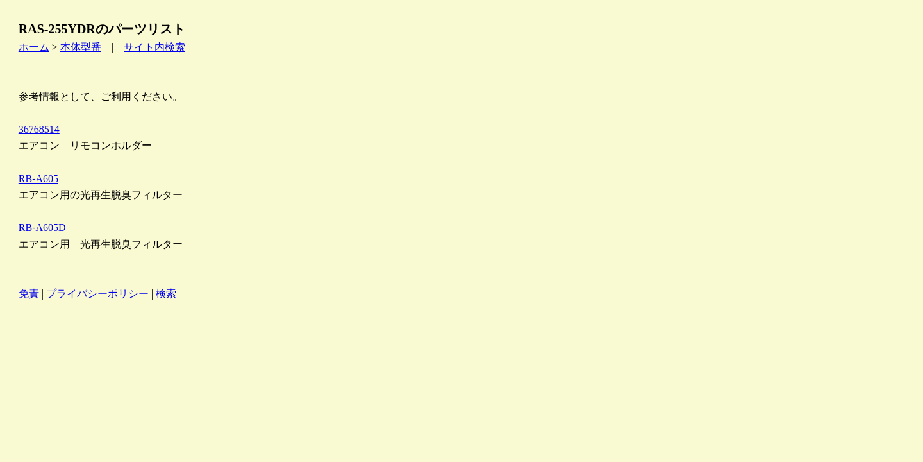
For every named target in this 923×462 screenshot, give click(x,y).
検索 (166, 293)
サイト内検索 (154, 47)
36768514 (39, 129)
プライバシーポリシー (97, 293)
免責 (29, 293)
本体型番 (80, 47)
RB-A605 (38, 178)
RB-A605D (42, 227)
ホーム (34, 47)
